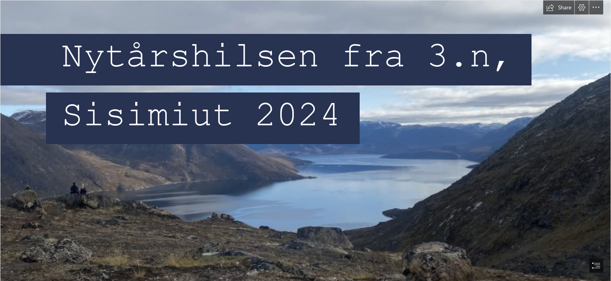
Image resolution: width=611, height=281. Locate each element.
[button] (558, 7)
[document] (305, 140)
